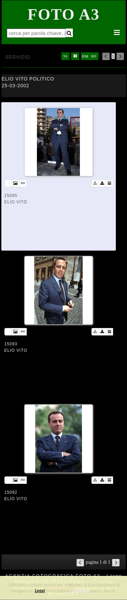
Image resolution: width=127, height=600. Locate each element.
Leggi (40, 590)
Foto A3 (63, 14)
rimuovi (81, 590)
